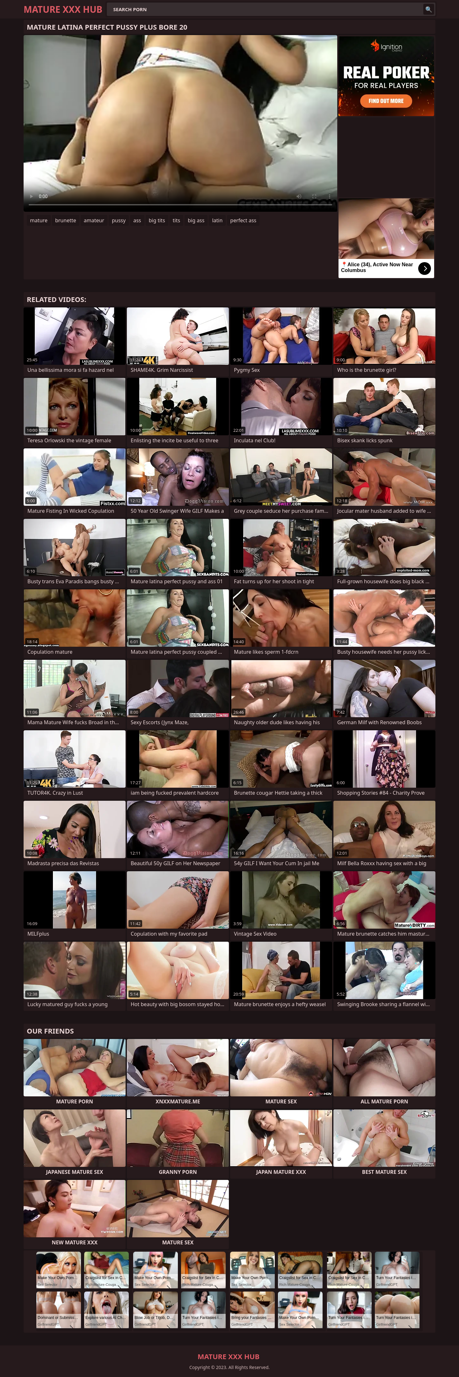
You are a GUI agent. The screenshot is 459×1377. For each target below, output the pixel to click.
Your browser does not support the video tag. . (180, 123)
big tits (157, 220)
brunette (65, 220)
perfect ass (243, 220)
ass (137, 220)
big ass (196, 220)
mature (38, 220)
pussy (119, 220)
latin (217, 220)
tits (176, 220)
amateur (94, 220)
